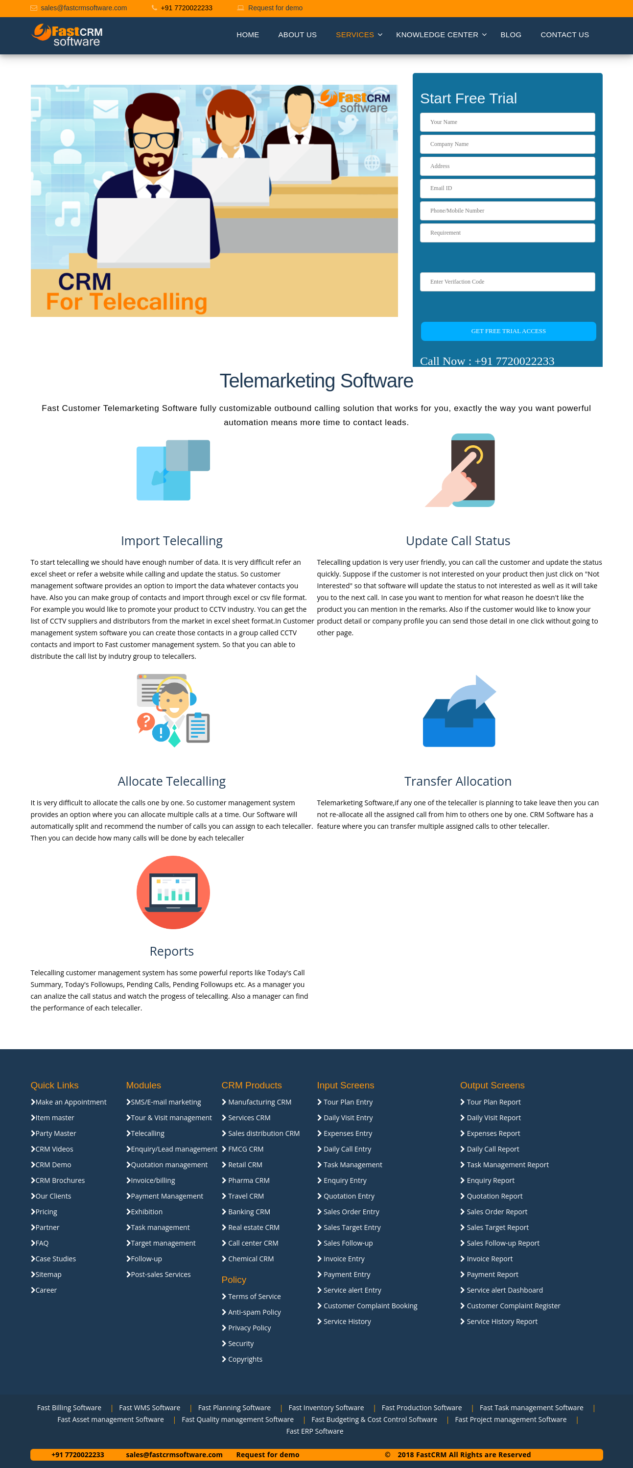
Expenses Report (490, 1133)
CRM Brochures (58, 1180)
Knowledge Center (437, 34)
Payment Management (165, 1196)
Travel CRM (243, 1196)
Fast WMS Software (148, 1407)
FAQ (40, 1243)
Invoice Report (486, 1258)
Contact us (564, 34)
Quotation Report (491, 1196)
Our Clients (51, 1196)
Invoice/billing (150, 1180)
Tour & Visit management (169, 1117)
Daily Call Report (489, 1149)
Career (44, 1290)
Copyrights (242, 1359)
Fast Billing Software (69, 1407)
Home (247, 34)
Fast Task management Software (530, 1407)
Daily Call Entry (344, 1149)
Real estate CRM (251, 1227)
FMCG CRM (243, 1149)
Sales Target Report (494, 1227)
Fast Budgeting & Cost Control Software (372, 1419)
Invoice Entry (341, 1258)
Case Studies (53, 1258)
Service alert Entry (349, 1290)
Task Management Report (504, 1164)
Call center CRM (250, 1243)
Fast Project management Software (508, 1419)
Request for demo (275, 8)
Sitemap (46, 1274)
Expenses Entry (345, 1133)
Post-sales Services (158, 1274)
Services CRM (246, 1117)
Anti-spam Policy (251, 1312)
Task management (158, 1227)
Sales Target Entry (349, 1227)
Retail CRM (242, 1164)
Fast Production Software (420, 1407)
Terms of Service (251, 1296)
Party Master (53, 1133)
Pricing (44, 1211)
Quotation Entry (346, 1196)
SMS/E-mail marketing (163, 1102)
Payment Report (489, 1274)
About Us (298, 34)
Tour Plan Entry (345, 1102)
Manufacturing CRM (257, 1102)
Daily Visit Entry (345, 1117)
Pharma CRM (246, 1180)
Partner (45, 1227)
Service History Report (499, 1321)
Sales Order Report (493, 1211)
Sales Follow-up (345, 1243)
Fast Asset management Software (109, 1419)
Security (238, 1343)
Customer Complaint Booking (367, 1305)
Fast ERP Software (312, 1431)
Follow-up (144, 1258)
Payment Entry (344, 1274)
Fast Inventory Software (324, 1407)
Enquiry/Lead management (172, 1149)
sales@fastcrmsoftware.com (84, 8)
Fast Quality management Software (236, 1419)
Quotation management (167, 1164)
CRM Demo (51, 1164)
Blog (510, 34)
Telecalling (145, 1133)
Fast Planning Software (232, 1407)
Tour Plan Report (490, 1102)
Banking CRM (246, 1211)
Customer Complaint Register (510, 1305)
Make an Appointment (69, 1102)
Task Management (349, 1164)
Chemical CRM (248, 1258)
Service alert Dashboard (501, 1290)
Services (355, 34)
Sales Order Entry (348, 1211)
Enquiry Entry (342, 1180)
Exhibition (144, 1211)
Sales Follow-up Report (499, 1243)
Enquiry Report (487, 1180)
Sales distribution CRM (261, 1133)
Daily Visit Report (490, 1117)
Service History (344, 1321)
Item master (52, 1117)
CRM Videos (52, 1149)
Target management (161, 1243)
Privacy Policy (246, 1327)
